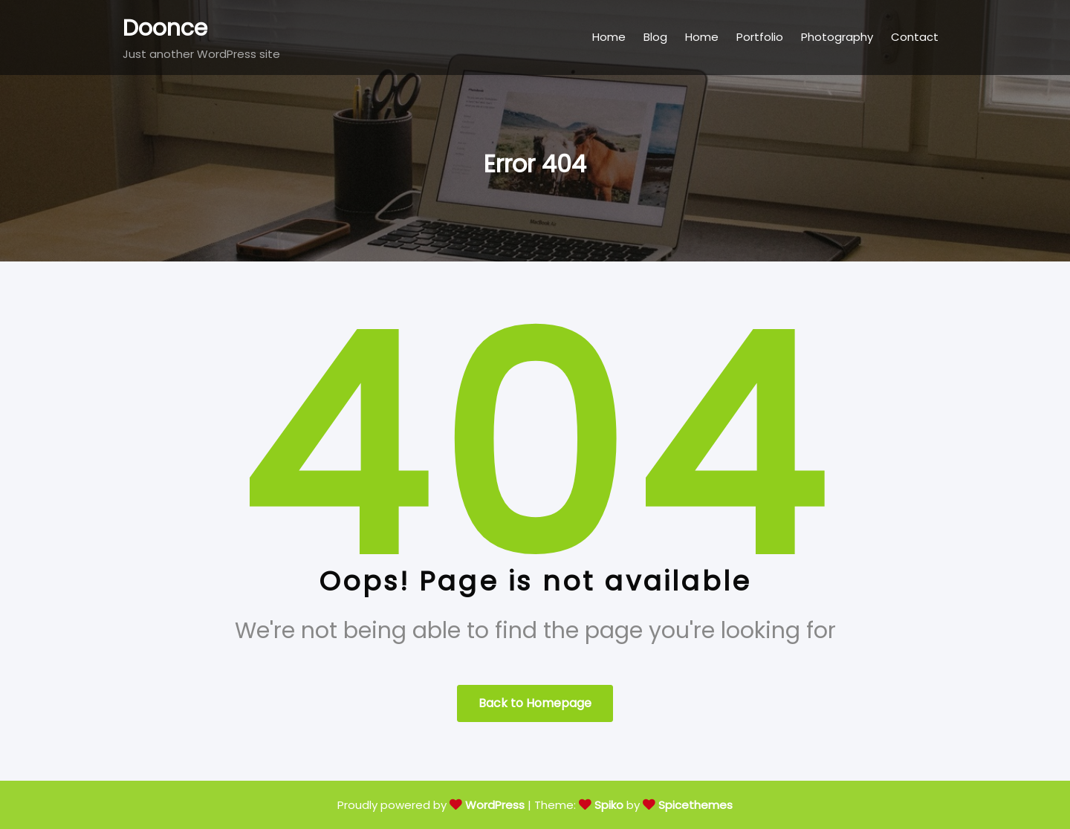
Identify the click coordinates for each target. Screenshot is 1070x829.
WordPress (495, 805)
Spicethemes (695, 805)
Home (609, 37)
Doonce (165, 28)
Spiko (608, 805)
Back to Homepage (535, 703)
